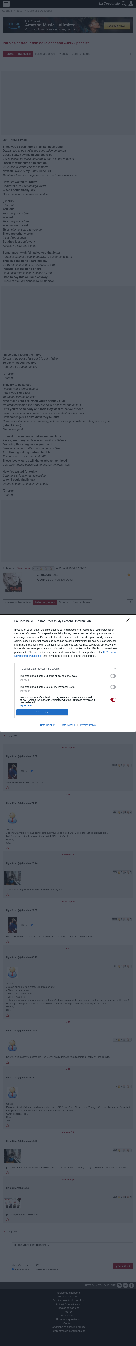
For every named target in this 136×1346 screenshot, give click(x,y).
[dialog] (68, 673)
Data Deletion (47, 725)
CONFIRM (42, 712)
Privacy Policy (88, 725)
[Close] (129, 621)
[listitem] (68, 669)
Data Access (68, 725)
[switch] (113, 676)
